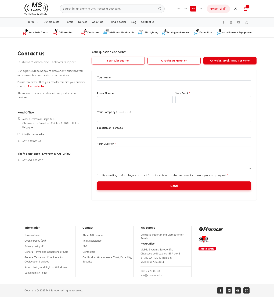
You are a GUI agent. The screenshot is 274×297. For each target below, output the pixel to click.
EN (193, 8)
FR (179, 8)
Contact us (147, 22)
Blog (133, 22)
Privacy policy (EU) (35, 246)
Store (70, 22)
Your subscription (118, 60)
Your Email (182, 93)
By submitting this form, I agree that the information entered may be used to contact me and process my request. (165, 175)
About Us (99, 22)
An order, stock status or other (230, 60)
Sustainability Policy (36, 272)
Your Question (106, 143)
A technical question (174, 60)
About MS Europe (92, 235)
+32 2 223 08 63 (31, 141)
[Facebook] (223, 23)
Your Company (114, 112)
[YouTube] (239, 23)
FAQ (84, 246)
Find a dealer (118, 22)
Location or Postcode (111, 128)
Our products (53, 22)
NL (186, 8)
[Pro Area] (218, 9)
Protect (33, 22)
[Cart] (245, 9)
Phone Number (106, 93)
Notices (82, 22)
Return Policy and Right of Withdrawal (46, 267)
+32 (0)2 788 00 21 (33, 160)
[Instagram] (246, 23)
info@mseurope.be (33, 134)
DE (200, 8)
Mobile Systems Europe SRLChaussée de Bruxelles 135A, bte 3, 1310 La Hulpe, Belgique (51, 123)
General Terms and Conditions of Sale (46, 251)
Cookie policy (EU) (35, 240)
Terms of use (32, 235)
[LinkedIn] (231, 23)
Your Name (104, 77)
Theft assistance (92, 240)
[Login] (235, 9)
